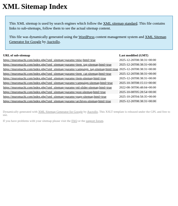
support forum (94, 120)
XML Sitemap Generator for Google (60, 111)
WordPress (87, 37)
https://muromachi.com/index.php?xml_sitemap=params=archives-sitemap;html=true (57, 101)
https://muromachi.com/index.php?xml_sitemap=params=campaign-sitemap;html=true (58, 82)
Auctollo (53, 41)
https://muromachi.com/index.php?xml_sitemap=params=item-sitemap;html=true (54, 78)
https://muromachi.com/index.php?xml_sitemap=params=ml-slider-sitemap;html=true (57, 87)
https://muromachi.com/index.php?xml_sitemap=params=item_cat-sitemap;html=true (57, 73)
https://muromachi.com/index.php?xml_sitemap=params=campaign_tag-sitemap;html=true (60, 69)
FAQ (74, 120)
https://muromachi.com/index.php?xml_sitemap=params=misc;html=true (49, 60)
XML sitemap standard (120, 23)
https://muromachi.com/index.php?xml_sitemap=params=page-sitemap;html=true (54, 96)
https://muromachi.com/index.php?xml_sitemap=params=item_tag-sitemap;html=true (57, 64)
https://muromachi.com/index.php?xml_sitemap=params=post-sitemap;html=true (54, 92)
